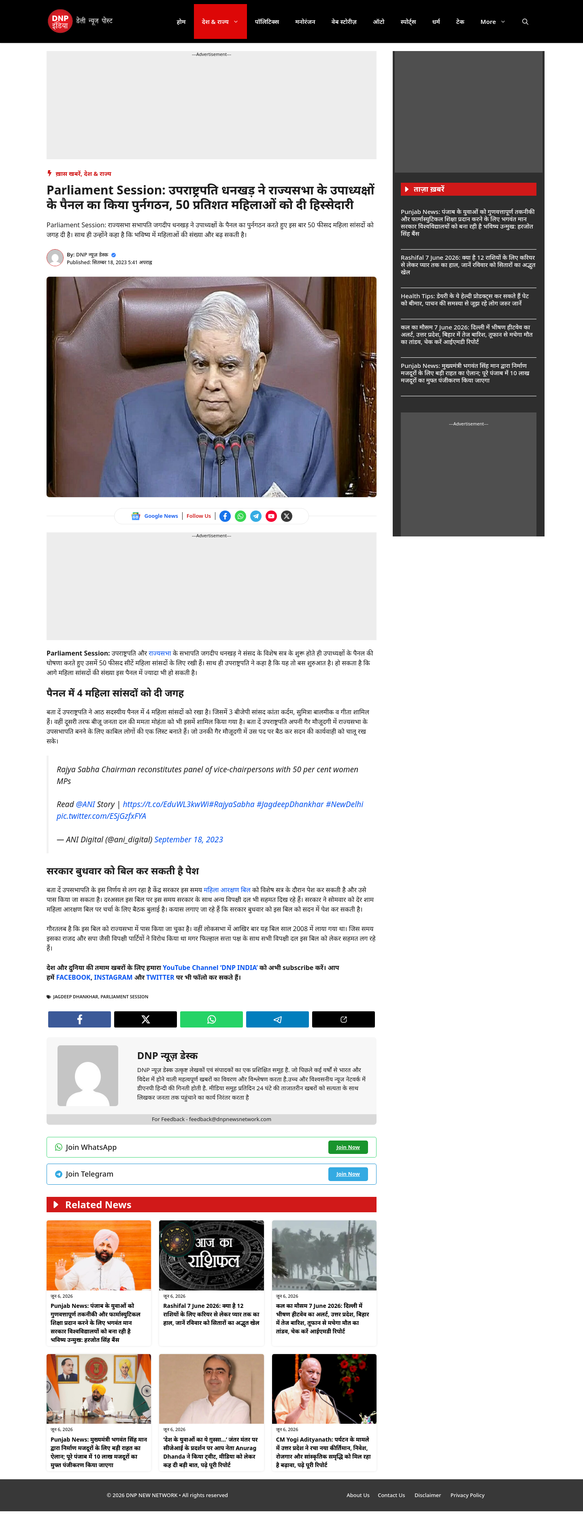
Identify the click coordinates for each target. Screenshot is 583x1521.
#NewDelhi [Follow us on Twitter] (344, 804)
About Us (358, 1495)
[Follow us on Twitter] (286, 516)
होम (181, 21)
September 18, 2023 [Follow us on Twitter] (188, 839)
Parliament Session (124, 996)
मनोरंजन (305, 21)
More (497, 21)
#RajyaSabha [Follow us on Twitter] (232, 804)
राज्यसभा (159, 653)
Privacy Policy (468, 1495)
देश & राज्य (224, 21)
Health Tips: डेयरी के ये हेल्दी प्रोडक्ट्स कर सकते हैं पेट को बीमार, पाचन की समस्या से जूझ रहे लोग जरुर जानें (465, 299)
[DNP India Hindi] (81, 21)
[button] (525, 21)
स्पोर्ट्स (408, 21)
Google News (161, 515)
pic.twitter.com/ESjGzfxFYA (101, 815)
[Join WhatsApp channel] (240, 516)
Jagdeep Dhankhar (75, 996)
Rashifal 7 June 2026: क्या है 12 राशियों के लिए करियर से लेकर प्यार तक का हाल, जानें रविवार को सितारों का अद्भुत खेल (211, 1314)
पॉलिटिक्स (267, 21)
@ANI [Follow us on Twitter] (85, 804)
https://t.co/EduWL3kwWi (166, 804)
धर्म (436, 21)
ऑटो (379, 21)
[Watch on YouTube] (271, 516)
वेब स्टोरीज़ (344, 21)
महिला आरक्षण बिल (226, 889)
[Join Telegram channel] (256, 516)
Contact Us (392, 1495)
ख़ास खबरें (68, 173)
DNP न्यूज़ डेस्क (92, 254)
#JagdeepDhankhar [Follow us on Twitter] (290, 804)
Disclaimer (429, 1495)
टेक (460, 21)
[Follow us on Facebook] (225, 516)
